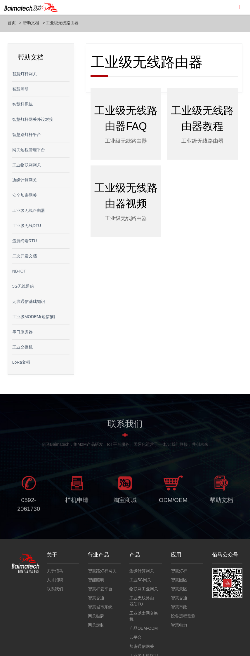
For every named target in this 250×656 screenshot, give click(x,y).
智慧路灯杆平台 (26, 134)
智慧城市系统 (100, 607)
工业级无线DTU (26, 225)
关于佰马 (55, 570)
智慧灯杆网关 (24, 73)
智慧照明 (20, 89)
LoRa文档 (21, 362)
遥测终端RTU (24, 240)
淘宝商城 (125, 501)
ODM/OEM (173, 501)
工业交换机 (22, 347)
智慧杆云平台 (100, 589)
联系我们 (55, 589)
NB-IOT (19, 271)
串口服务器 (22, 331)
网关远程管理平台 (28, 149)
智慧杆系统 (22, 104)
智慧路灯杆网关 (102, 570)
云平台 (135, 637)
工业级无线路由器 (62, 22)
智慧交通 (96, 598)
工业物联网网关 (26, 165)
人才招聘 (55, 580)
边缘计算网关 (24, 180)
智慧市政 (179, 607)
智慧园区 (179, 580)
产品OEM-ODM (143, 628)
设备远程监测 (183, 616)
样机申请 (76, 501)
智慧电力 (179, 625)
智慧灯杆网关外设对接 (32, 119)
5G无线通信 (23, 286)
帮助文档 (31, 22)
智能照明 (96, 580)
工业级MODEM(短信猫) (33, 316)
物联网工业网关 (143, 589)
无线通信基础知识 (28, 301)
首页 (12, 22)
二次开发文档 (24, 256)
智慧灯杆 (179, 570)
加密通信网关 (141, 646)
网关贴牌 (96, 616)
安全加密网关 (24, 195)
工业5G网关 (140, 580)
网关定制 (96, 625)
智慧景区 (179, 589)
